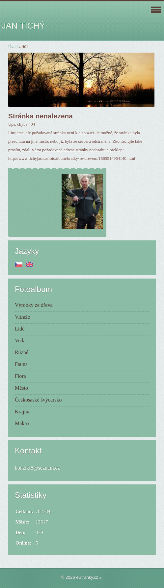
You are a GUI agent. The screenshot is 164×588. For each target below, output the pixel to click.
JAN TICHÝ (23, 25)
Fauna (21, 364)
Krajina (23, 411)
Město (21, 388)
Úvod (13, 46)
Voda (20, 340)
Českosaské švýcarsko (38, 400)
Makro (22, 423)
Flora (20, 376)
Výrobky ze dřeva (34, 305)
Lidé (19, 328)
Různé (21, 352)
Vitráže (22, 317)
